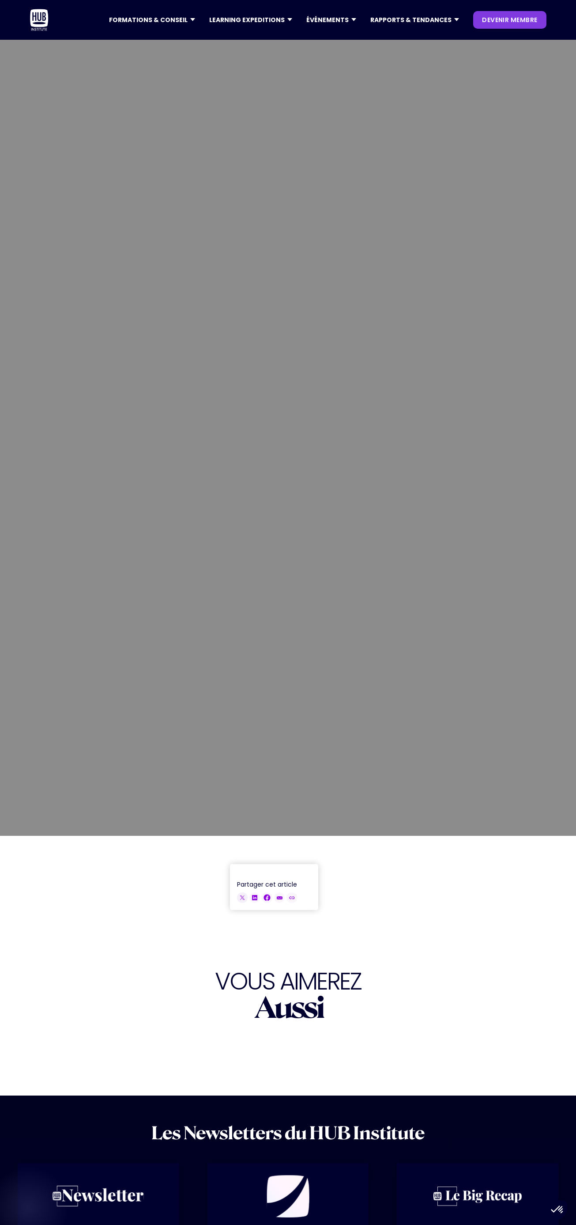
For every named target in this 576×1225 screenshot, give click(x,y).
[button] (152, 19)
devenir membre (509, 19)
